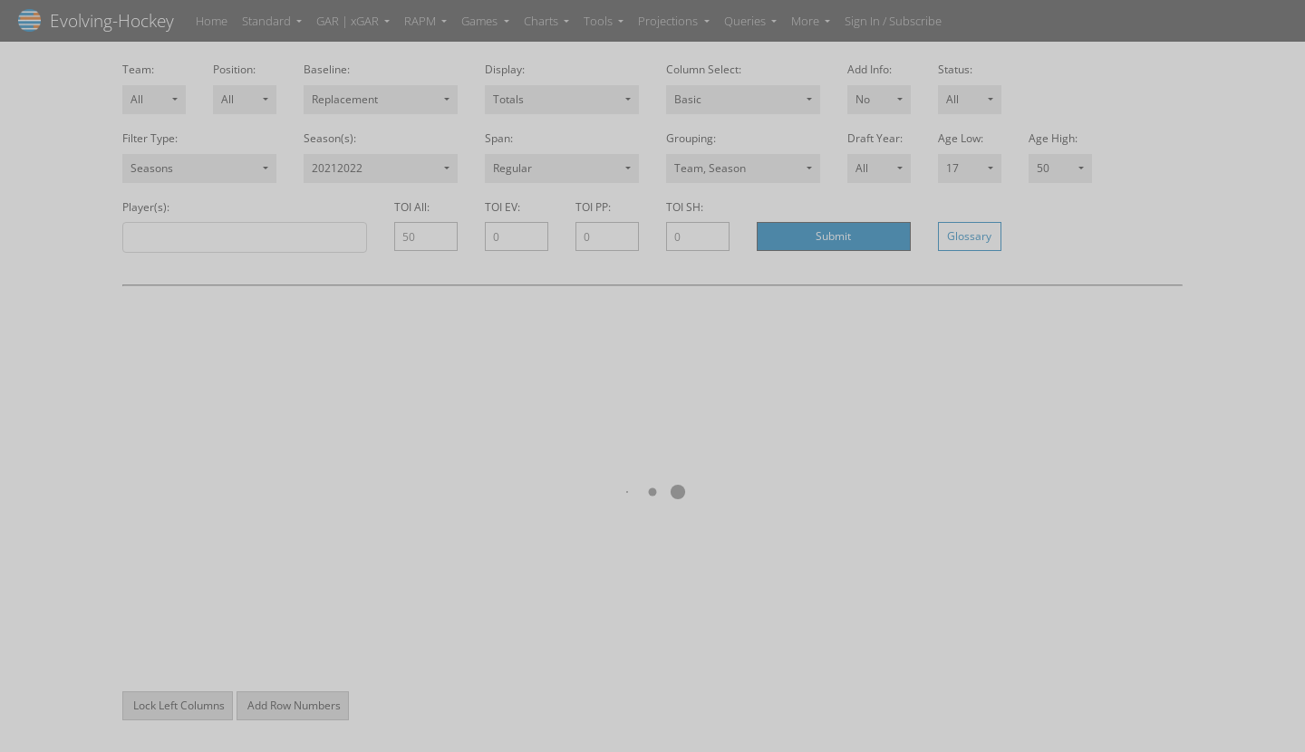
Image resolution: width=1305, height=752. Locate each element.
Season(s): (330, 138)
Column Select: (703, 70)
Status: (955, 70)
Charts (542, 21)
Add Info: (869, 70)
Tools (599, 21)
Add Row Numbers (293, 705)
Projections (669, 21)
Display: (505, 70)
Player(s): (145, 207)
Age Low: (960, 138)
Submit (833, 236)
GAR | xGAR (349, 21)
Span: (499, 138)
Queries (746, 21)
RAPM (421, 21)
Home (211, 21)
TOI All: (412, 207)
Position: (234, 70)
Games (480, 21)
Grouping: (691, 138)
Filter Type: (150, 138)
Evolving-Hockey (96, 20)
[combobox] (154, 99)
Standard (268, 21)
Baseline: (327, 70)
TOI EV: (502, 207)
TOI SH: (684, 207)
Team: (138, 70)
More (806, 21)
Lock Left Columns (177, 705)
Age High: (1053, 138)
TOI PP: (593, 207)
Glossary (969, 236)
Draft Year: (875, 138)
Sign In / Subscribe (893, 21)
